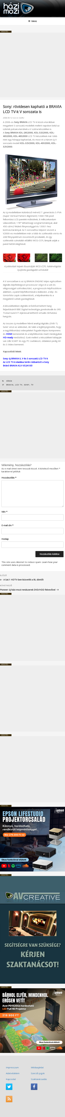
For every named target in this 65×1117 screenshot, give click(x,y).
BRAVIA (10, 385)
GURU (21, 118)
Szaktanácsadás (39, 1079)
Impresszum (12, 1067)
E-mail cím (7, 525)
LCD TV (18, 385)
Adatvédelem (12, 1073)
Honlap (5, 538)
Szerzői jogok (38, 1073)
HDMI (9, 333)
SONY (27, 385)
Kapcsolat (11, 1079)
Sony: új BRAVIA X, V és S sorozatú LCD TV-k (25, 358)
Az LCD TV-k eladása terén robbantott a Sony (26, 362)
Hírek (9, 381)
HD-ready (8, 337)
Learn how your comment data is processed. (29, 563)
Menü (32, 21)
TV (32, 385)
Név (4, 511)
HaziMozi (9, 2)
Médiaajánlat (37, 1067)
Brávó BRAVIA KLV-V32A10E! (17, 365)
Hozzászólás (8, 477)
